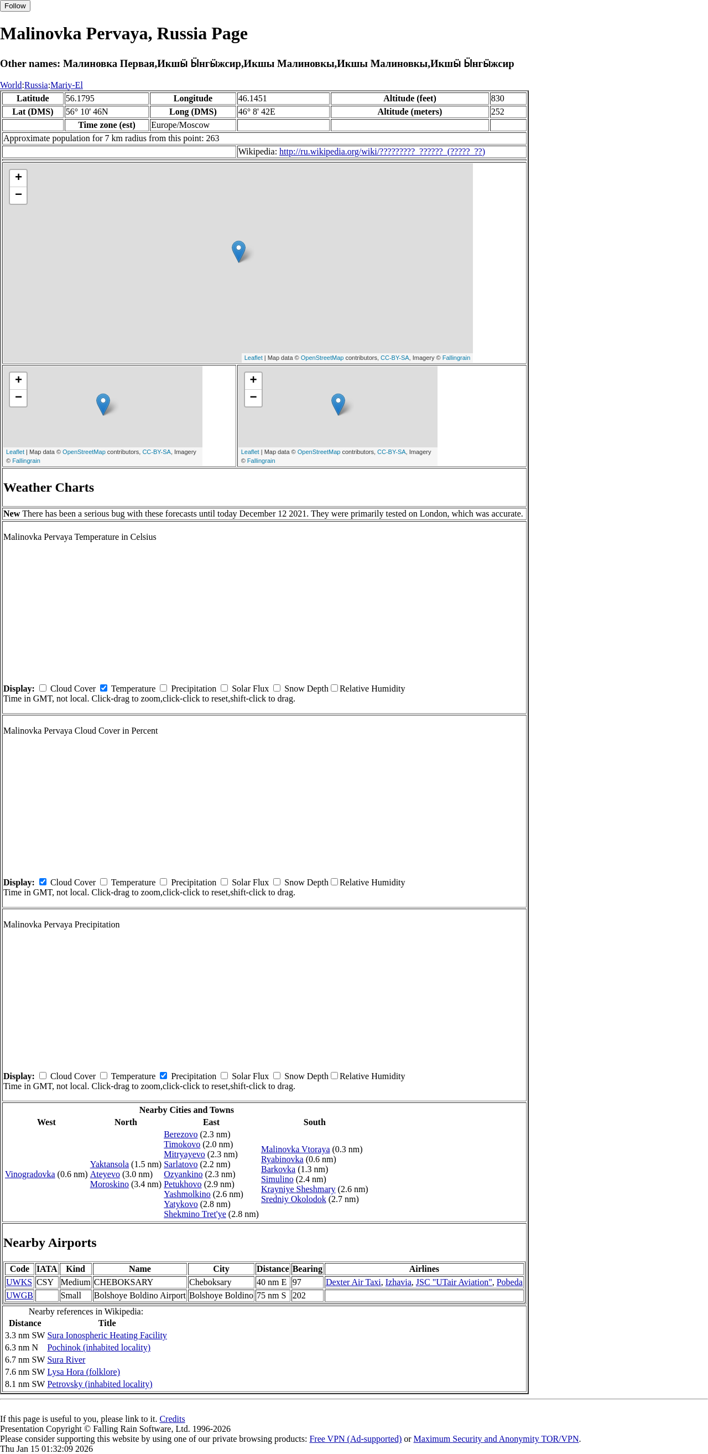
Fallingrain (456, 357)
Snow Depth (306, 688)
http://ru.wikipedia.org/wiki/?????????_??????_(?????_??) (382, 151)
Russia (36, 85)
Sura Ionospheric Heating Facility (106, 1335)
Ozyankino (183, 1174)
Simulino (277, 1179)
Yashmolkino (187, 1194)
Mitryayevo (184, 1154)
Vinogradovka (30, 1174)
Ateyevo (105, 1174)
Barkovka (278, 1169)
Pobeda (510, 1282)
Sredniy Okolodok (293, 1199)
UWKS (19, 1282)
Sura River (66, 1359)
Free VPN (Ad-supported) (355, 1438)
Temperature (133, 688)
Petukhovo (182, 1184)
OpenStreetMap (322, 357)
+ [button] (18, 178)
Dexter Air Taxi (353, 1282)
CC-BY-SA (395, 357)
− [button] (18, 195)
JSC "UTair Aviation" (454, 1282)
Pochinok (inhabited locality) (98, 1347)
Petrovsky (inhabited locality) (99, 1384)
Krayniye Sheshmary (298, 1189)
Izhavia (399, 1282)
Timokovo (182, 1144)
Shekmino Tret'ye (195, 1214)
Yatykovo (181, 1204)
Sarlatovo (180, 1164)
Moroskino (109, 1184)
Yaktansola (109, 1164)
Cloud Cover (73, 688)
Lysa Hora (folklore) (83, 1371)
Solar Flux (250, 688)
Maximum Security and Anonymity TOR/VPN (496, 1438)
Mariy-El (66, 85)
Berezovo (180, 1134)
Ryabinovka (282, 1159)
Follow (15, 6)
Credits (172, 1419)
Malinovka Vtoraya (295, 1149)
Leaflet (253, 357)
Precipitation (193, 688)
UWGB (19, 1295)
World (11, 85)
